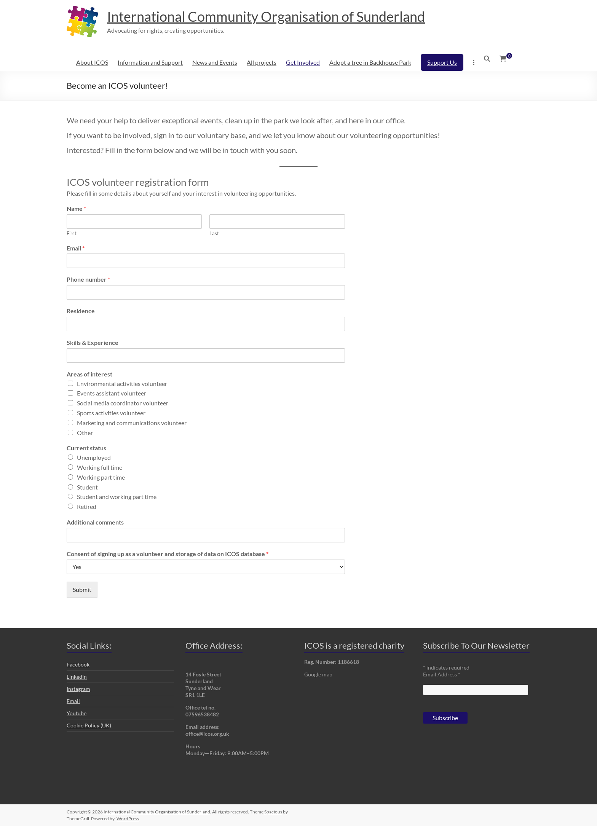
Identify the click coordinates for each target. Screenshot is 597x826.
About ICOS (92, 62)
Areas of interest (89, 374)
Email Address (441, 674)
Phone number (88, 279)
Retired (86, 506)
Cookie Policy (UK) (89, 725)
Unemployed (94, 457)
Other (85, 432)
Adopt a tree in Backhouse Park (370, 62)
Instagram (78, 689)
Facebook (78, 664)
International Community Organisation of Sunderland (266, 16)
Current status (86, 447)
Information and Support (150, 62)
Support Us (442, 62)
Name (76, 208)
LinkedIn (77, 676)
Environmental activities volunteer (122, 383)
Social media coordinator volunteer (122, 403)
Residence (81, 310)
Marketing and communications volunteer (132, 422)
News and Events (214, 62)
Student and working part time (116, 496)
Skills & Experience (92, 342)
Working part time (101, 477)
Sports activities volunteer (111, 412)
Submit (82, 589)
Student (87, 487)
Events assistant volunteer (111, 393)
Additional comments (95, 522)
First (72, 233)
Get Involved (303, 62)
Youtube (76, 713)
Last (214, 233)
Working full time (99, 467)
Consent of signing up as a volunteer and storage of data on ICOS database (167, 553)
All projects (261, 62)
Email (76, 248)
